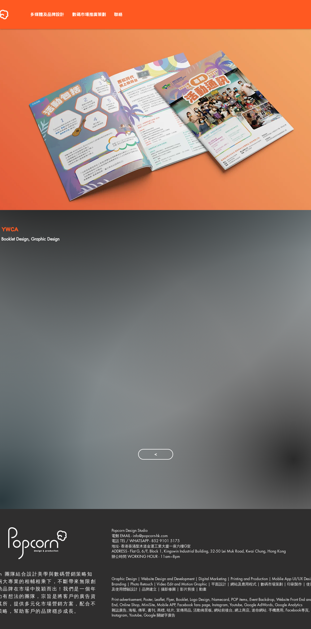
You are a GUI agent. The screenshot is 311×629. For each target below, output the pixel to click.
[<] (155, 454)
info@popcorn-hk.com (150, 535)
